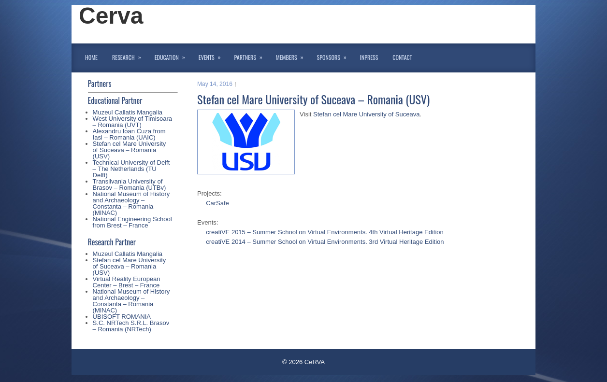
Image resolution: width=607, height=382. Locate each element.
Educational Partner (115, 100)
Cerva (111, 15)
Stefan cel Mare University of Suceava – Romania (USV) (129, 150)
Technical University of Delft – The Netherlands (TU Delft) (131, 169)
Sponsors (335, 55)
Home (91, 57)
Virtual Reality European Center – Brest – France (126, 282)
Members (293, 55)
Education (173, 55)
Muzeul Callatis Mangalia (128, 112)
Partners (251, 55)
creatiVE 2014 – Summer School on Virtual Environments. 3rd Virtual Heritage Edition (325, 241)
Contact (402, 57)
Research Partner (112, 242)
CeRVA (314, 362)
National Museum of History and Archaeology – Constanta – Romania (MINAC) (131, 203)
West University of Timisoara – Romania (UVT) (132, 121)
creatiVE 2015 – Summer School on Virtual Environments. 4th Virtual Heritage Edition (325, 232)
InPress (369, 57)
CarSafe (217, 203)
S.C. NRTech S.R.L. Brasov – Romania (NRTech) (131, 326)
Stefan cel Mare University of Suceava (366, 114)
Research (129, 55)
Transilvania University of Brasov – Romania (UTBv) (129, 184)
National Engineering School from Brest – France (132, 222)
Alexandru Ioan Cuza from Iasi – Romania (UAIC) (129, 134)
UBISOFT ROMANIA (122, 316)
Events (213, 55)
